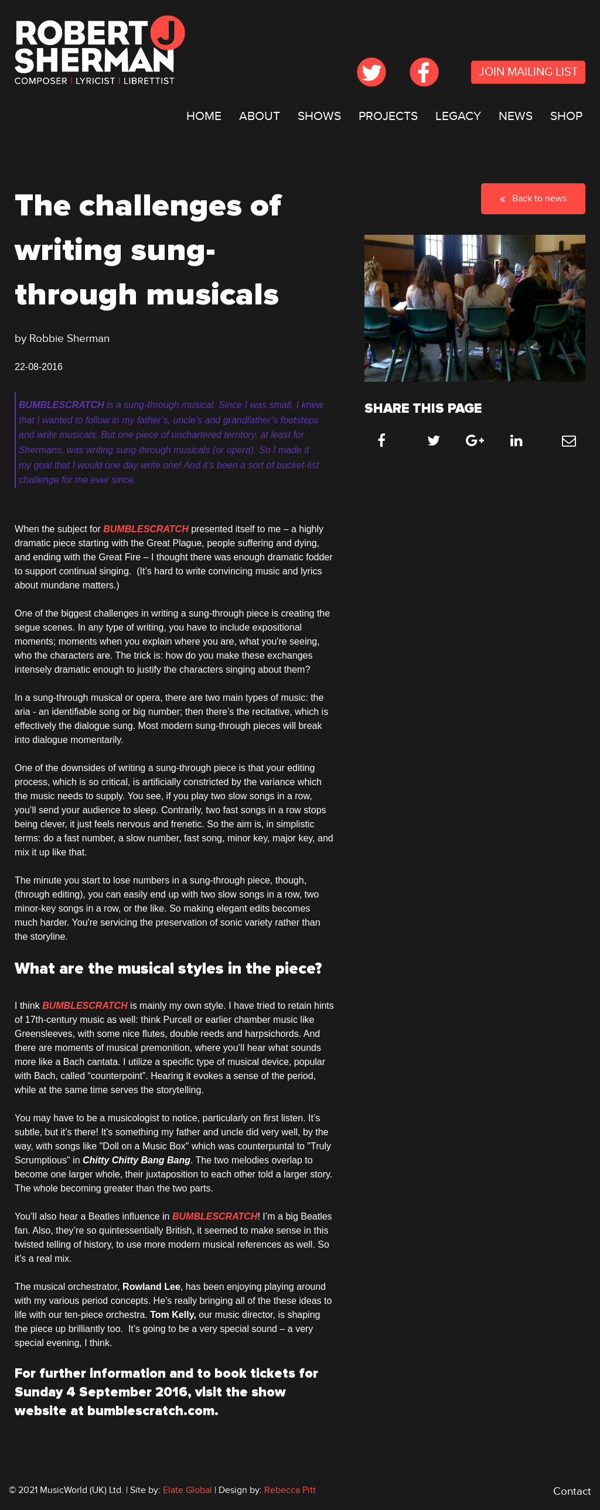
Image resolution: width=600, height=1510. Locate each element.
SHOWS (319, 116)
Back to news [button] (533, 198)
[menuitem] (204, 116)
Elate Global (187, 1490)
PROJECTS (388, 116)
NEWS (516, 116)
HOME (203, 116)
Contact (572, 1491)
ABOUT (259, 116)
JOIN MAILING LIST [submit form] (528, 73)
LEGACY (458, 116)
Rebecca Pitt (290, 1490)
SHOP (566, 116)
